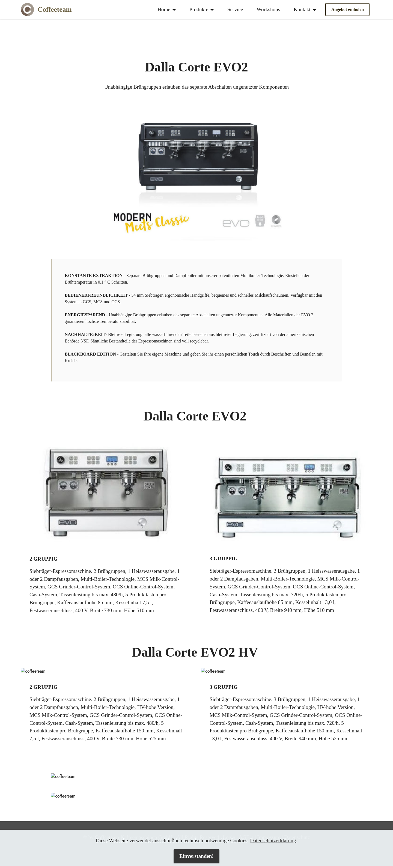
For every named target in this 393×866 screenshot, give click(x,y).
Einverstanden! (196, 856)
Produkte (198, 9)
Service (235, 9)
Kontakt (302, 9)
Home (163, 9)
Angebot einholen (347, 9)
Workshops (268, 9)
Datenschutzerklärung (273, 840)
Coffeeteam (55, 9)
